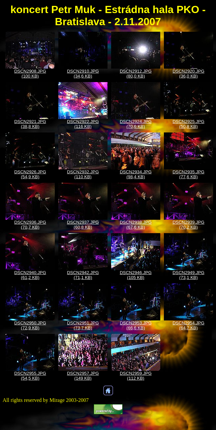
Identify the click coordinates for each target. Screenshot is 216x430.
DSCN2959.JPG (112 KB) (135, 376)
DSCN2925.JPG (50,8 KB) (188, 124)
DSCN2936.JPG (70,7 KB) (30, 225)
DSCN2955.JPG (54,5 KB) (30, 376)
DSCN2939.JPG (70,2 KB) (188, 225)
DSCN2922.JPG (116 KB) (83, 124)
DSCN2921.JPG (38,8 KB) (30, 124)
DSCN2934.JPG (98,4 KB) (135, 174)
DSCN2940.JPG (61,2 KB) (30, 275)
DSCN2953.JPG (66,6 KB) (135, 325)
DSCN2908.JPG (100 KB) (30, 73)
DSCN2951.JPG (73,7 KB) (83, 325)
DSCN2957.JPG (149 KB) (83, 376)
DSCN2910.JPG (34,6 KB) (83, 73)
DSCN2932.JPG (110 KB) (83, 174)
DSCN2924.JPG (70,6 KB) (135, 124)
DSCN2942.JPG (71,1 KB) (83, 275)
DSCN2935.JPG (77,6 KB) (188, 174)
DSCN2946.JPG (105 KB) (135, 275)
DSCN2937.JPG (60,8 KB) (83, 225)
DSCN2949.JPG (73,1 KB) (188, 275)
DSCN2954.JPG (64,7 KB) (188, 325)
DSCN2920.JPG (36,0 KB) (188, 73)
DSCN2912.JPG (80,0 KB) (135, 73)
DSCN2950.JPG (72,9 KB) (30, 325)
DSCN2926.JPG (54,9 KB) (30, 174)
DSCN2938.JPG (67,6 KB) (135, 225)
